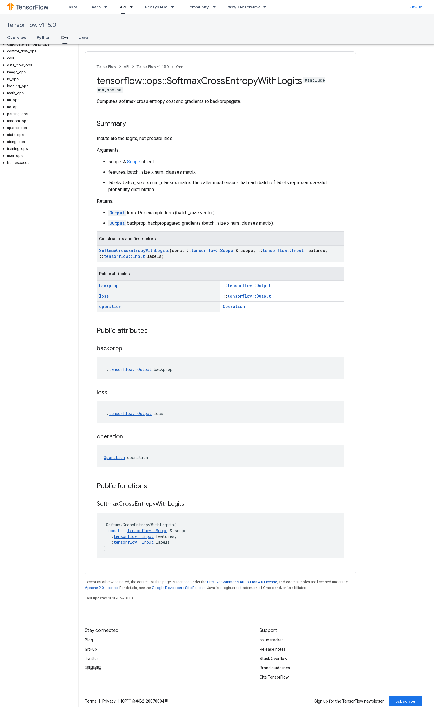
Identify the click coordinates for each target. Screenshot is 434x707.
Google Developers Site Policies (178, 587)
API (126, 66)
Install (73, 7)
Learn (95, 7)
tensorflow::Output (249, 285)
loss (104, 296)
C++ (179, 66)
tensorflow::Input (283, 250)
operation (110, 306)
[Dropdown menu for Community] (216, 7)
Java (83, 37)
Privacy (109, 701)
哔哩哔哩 (93, 668)
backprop (109, 285)
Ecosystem (156, 7)
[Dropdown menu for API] (133, 7)
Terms (91, 701)
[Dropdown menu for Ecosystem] (174, 7)
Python (43, 37)
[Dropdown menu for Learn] (107, 7)
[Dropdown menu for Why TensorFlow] (266, 7)
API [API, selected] (123, 7)
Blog (89, 640)
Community (197, 7)
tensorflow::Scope (212, 250)
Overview (16, 37)
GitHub (415, 7)
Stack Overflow (273, 658)
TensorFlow (106, 66)
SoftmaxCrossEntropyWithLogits (134, 250)
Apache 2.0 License (101, 587)
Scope (133, 161)
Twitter (91, 658)
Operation (234, 306)
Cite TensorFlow (274, 677)
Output (117, 212)
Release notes (273, 649)
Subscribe (405, 701)
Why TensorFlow (244, 7)
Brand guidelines (275, 668)
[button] (38, 44)
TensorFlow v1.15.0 (31, 25)
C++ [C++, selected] (65, 37)
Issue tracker (271, 640)
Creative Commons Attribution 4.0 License (242, 582)
